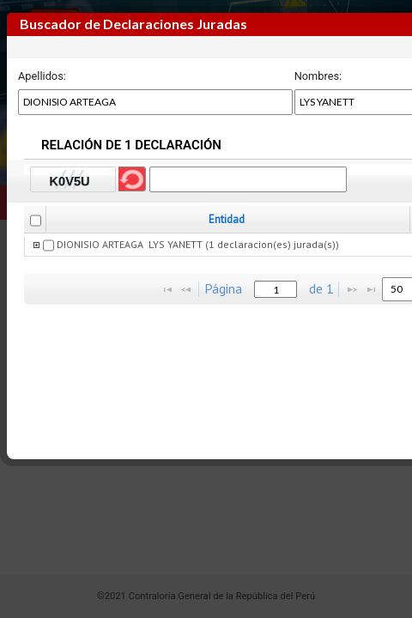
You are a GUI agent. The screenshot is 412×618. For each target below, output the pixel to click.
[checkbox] (35, 221)
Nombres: (318, 76)
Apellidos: (42, 76)
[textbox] (275, 289)
